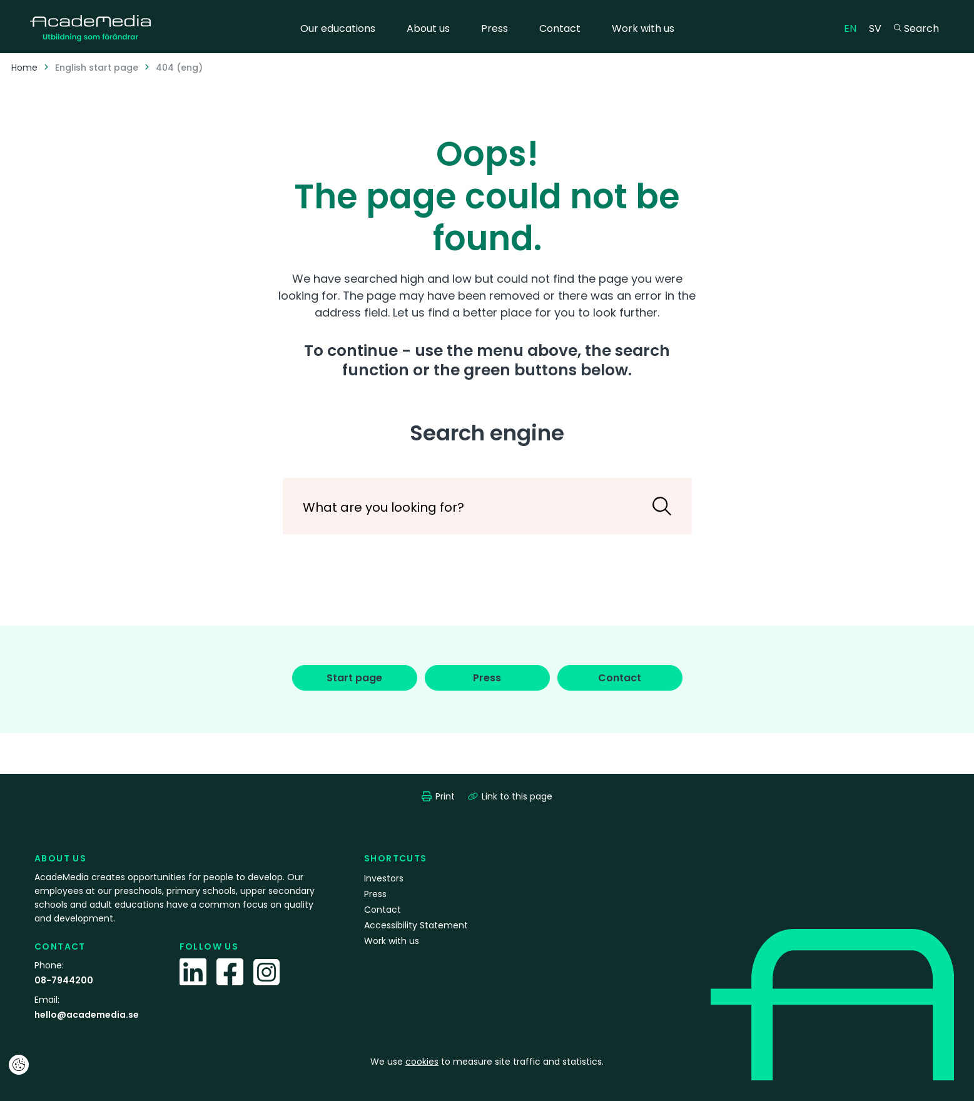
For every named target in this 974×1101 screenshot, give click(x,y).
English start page (96, 67)
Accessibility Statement (416, 925)
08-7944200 (63, 980)
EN (853, 28)
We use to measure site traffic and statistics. (487, 1061)
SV (878, 28)
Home (24, 67)
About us (428, 28)
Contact (560, 28)
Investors (383, 878)
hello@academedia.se (86, 1014)
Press (494, 28)
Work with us (643, 28)
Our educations (337, 28)
